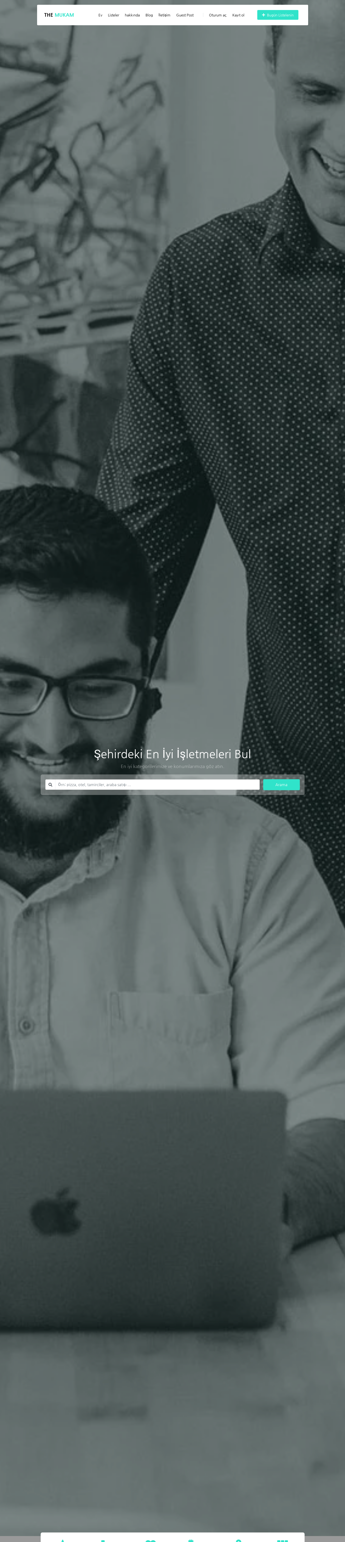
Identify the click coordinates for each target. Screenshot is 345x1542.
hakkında (132, 15)
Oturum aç (215, 15)
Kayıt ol (238, 15)
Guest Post (185, 15)
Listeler (113, 15)
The (59, 15)
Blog (149, 15)
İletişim (165, 15)
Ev (100, 15)
